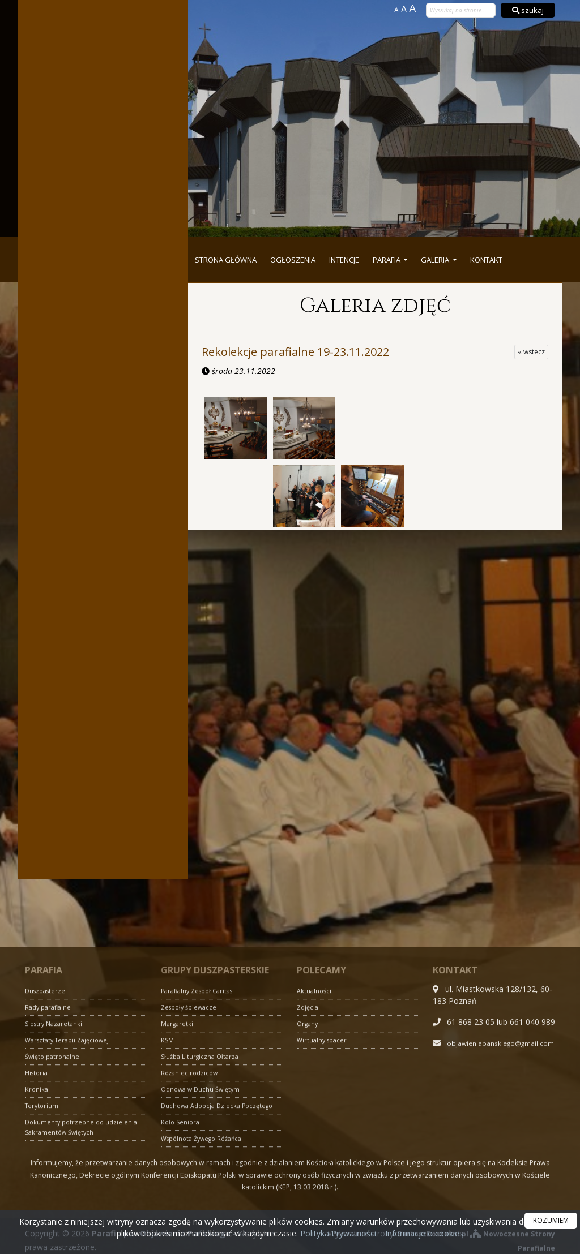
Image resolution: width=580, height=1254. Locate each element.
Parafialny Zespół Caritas (201, 1131)
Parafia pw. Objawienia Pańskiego (383, 75)
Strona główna (226, 260)
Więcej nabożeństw (103, 141)
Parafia (387, 260)
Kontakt (486, 260)
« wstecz (531, 352)
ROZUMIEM (551, 1220)
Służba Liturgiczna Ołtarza (202, 1196)
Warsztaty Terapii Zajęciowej (71, 1180)
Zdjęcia (309, 1147)
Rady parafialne (50, 1147)
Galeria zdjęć (375, 305)
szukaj (528, 10)
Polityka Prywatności (337, 1233)
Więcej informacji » (103, 798)
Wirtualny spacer (324, 1180)
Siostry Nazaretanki (56, 1164)
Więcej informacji (103, 319)
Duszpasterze (47, 1131)
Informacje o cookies (424, 1233)
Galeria (436, 260)
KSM (167, 1180)
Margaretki (178, 1164)
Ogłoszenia (292, 260)
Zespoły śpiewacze (191, 1147)
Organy (309, 1164)
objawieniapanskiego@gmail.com (494, 1194)
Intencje (344, 260)
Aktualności (315, 1131)
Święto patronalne (54, 1196)
